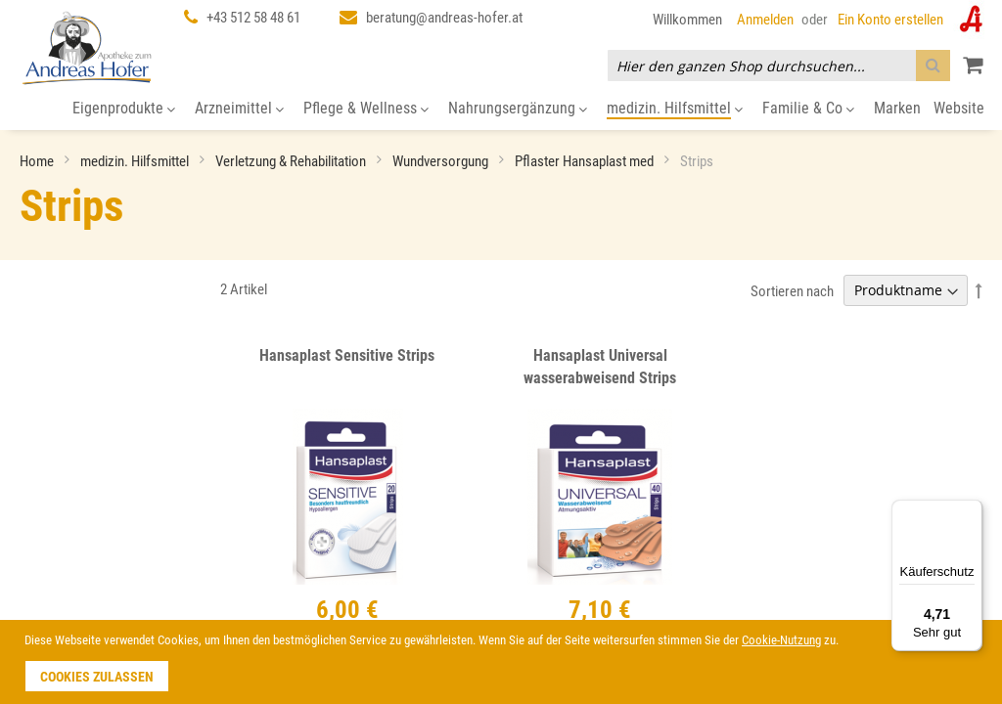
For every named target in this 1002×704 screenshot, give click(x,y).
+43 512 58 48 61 (253, 17)
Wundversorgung (441, 161)
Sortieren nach (792, 290)
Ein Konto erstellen (890, 19)
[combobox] (779, 65)
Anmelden (765, 19)
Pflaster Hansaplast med (586, 161)
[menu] (501, 109)
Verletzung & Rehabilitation (292, 161)
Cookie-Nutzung (781, 640)
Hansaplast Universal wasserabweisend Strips (600, 366)
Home (38, 161)
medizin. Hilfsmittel (136, 161)
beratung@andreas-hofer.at (444, 17)
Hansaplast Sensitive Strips (346, 355)
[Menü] (970, 511)
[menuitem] (124, 109)
